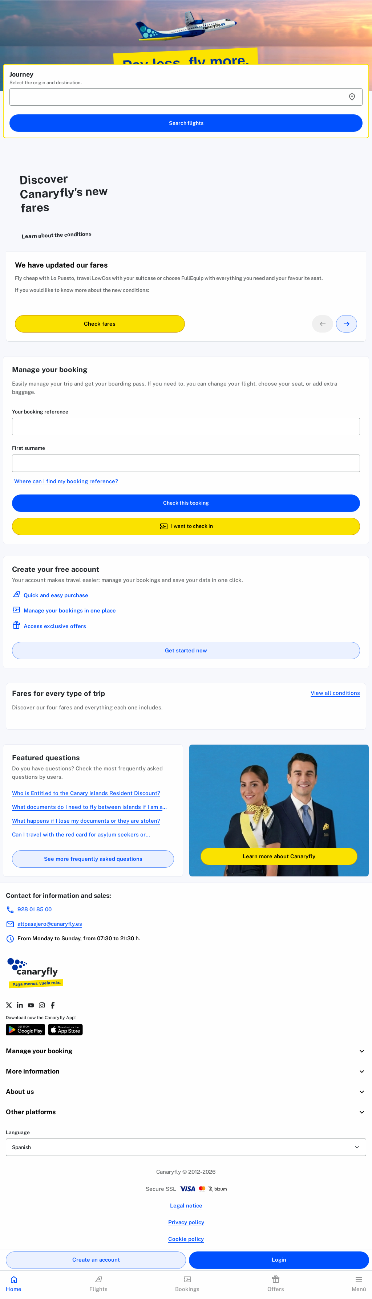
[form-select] (186, 1147)
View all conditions (335, 693)
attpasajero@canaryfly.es (49, 924)
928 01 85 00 (34, 909)
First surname (28, 448)
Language (18, 1132)
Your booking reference (40, 412)
